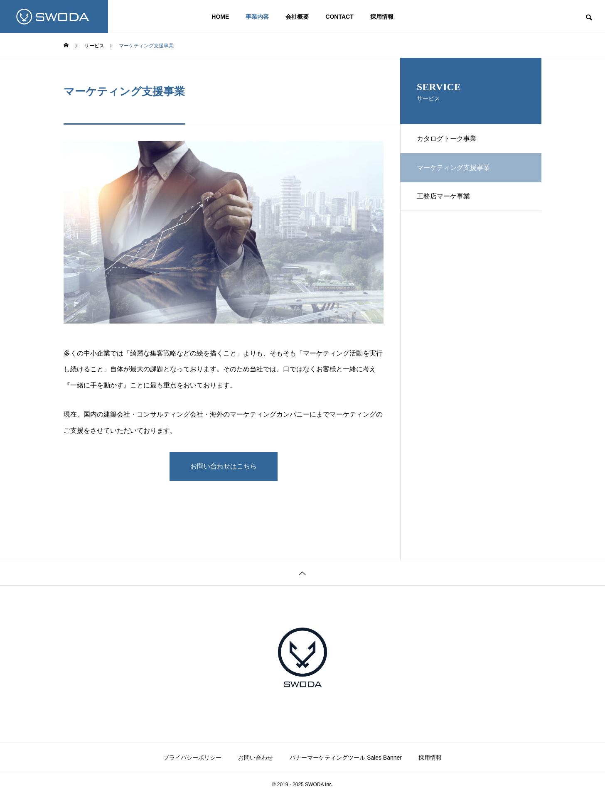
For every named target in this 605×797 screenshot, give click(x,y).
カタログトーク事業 (447, 138)
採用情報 (381, 16)
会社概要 (297, 16)
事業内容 (257, 16)
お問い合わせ (255, 757)
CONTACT (339, 16)
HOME (220, 16)
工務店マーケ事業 (443, 196)
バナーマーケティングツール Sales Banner (346, 757)
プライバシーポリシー (192, 757)
